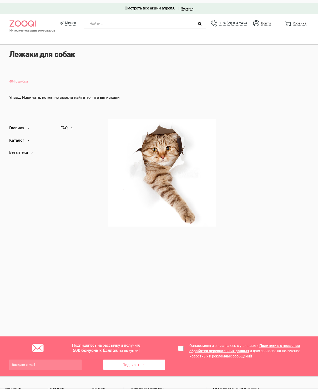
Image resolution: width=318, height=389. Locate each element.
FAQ (66, 125)
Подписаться (134, 362)
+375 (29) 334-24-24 (233, 20)
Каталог (19, 137)
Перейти (187, 6)
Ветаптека (21, 149)
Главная (19, 125)
